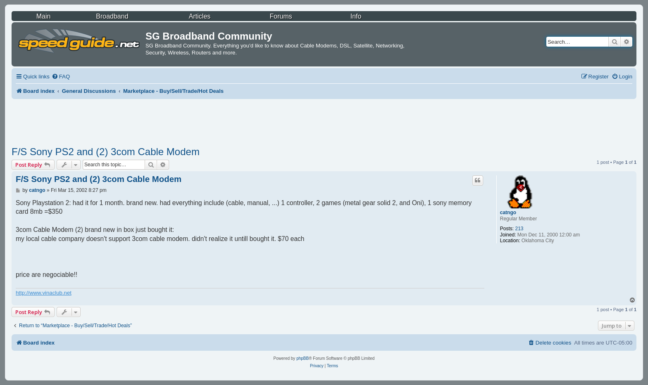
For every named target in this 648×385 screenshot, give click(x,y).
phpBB (302, 358)
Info (356, 16)
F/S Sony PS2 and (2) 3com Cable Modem (106, 151)
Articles (199, 16)
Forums (281, 16)
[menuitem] (61, 77)
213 (519, 228)
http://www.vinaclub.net (43, 293)
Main (43, 16)
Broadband (112, 16)
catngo (508, 212)
